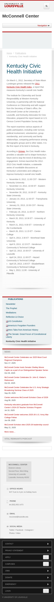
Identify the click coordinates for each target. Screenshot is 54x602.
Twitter (11, 530)
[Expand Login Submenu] (46, 591)
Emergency (27, 584)
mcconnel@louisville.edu (18, 517)
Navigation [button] (44, 25)
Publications (20, 53)
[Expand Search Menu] (46, 6)
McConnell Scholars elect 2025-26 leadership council (26, 425)
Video (18, 533)
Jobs (27, 571)
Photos (12, 533)
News (7, 352)
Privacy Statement (27, 551)
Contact (27, 544)
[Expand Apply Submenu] (46, 557)
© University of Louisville (15, 597)
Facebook (19, 530)
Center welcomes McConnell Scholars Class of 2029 (26, 397)
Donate (27, 577)
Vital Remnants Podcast (18, 439)
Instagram (29, 530)
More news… (10, 432)
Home (9, 53)
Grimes (21, 151)
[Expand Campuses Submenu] (46, 564)
